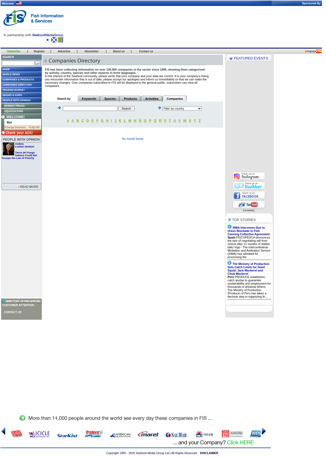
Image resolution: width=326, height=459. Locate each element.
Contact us (13, 312)
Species (110, 98)
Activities (152, 98)
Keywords (89, 98)
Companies (175, 98)
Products (130, 98)
